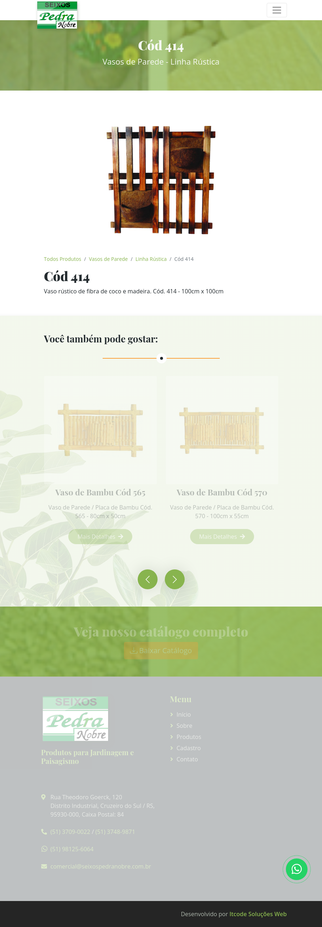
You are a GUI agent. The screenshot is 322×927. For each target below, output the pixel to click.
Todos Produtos (62, 258)
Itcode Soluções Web (258, 914)
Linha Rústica (151, 258)
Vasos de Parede (108, 258)
